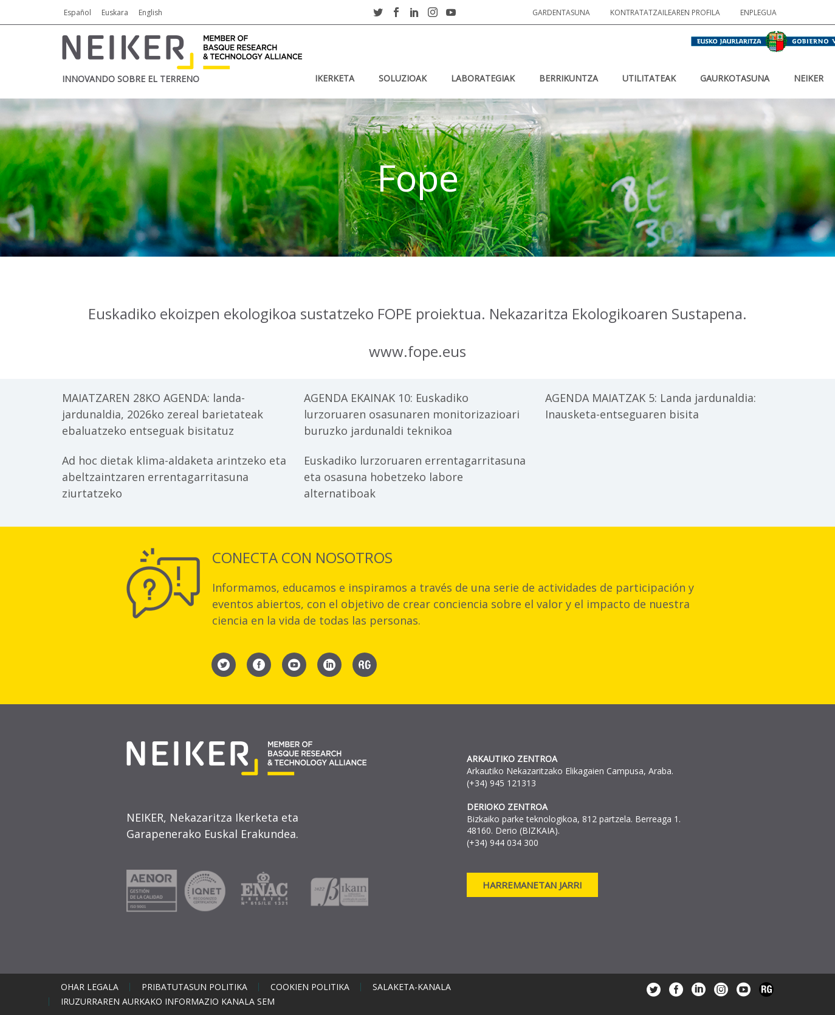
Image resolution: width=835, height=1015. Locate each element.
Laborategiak (483, 78)
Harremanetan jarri (532, 885)
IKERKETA (334, 78)
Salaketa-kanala (412, 987)
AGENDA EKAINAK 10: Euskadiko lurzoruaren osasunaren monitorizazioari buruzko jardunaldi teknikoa (412, 414)
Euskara (114, 12)
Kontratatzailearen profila (665, 12)
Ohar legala (90, 987)
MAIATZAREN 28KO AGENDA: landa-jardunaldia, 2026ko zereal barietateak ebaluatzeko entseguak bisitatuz (162, 414)
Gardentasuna (561, 12)
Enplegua (758, 12)
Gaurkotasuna (734, 78)
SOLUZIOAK (403, 78)
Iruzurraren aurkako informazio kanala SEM (168, 1001)
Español (77, 12)
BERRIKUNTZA (568, 78)
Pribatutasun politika (194, 987)
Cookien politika (309, 987)
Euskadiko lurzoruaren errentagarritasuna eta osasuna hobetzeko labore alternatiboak (415, 477)
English (150, 12)
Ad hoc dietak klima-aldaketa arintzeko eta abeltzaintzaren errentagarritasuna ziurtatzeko (174, 477)
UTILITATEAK (649, 78)
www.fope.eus (417, 351)
